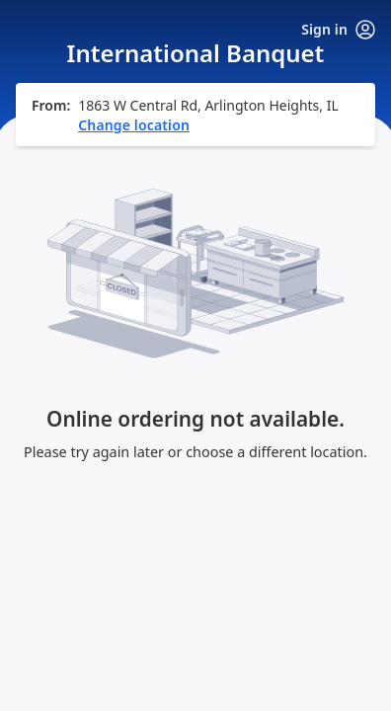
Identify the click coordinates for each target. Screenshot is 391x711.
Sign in (338, 30)
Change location (134, 125)
